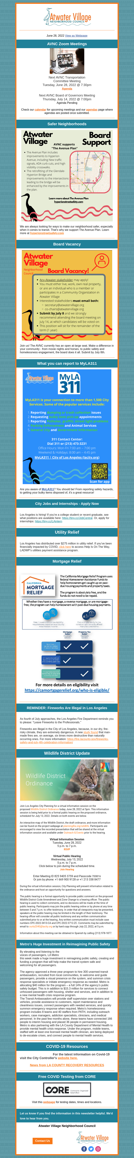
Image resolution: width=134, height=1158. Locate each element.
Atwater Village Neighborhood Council (67, 1126)
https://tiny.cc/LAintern (48, 521)
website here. (68, 1058)
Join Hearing (67, 869)
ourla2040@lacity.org (40, 926)
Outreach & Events (74, 832)
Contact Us (42, 1140)
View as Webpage (76, 35)
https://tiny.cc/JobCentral (77, 518)
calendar (40, 109)
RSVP (67, 849)
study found (91, 732)
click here (65, 546)
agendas (92, 109)
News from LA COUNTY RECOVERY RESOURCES (67, 1065)
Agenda (67, 88)
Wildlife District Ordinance (45, 809)
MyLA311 (48, 489)
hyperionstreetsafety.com (47, 233)
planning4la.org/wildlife (76, 826)
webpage (49, 1102)
